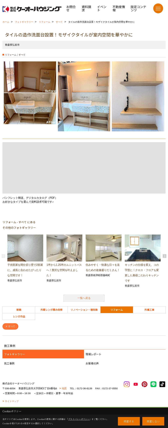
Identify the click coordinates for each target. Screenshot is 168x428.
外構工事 (149, 309)
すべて (12, 326)
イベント (101, 8)
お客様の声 (92, 364)
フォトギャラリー (14, 354)
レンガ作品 (19, 316)
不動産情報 (118, 8)
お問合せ (71, 8)
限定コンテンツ (138, 8)
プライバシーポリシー (78, 419)
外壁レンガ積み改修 (51, 309)
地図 (64, 388)
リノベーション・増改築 (84, 309)
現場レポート (93, 354)
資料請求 (86, 8)
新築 (18, 309)
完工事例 (9, 364)
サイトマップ (12, 401)
